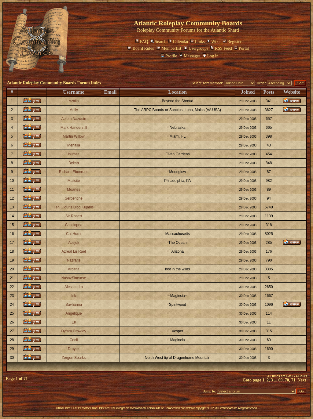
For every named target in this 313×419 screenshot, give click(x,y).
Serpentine (74, 198)
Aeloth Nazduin (73, 119)
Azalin (74, 101)
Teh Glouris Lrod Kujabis (74, 207)
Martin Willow (73, 136)
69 (280, 380)
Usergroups (196, 48)
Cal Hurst (73, 234)
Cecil (74, 340)
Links (197, 41)
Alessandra (73, 287)
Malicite (74, 181)
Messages (189, 56)
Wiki (213, 41)
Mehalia (73, 145)
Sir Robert (73, 216)
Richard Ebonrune (74, 172)
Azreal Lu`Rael (73, 251)
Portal (241, 48)
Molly (73, 110)
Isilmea (73, 154)
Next (302, 380)
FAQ (141, 41)
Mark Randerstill (74, 127)
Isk (73, 296)
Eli (73, 322)
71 (293, 380)
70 (287, 380)
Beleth (73, 163)
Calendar (178, 41)
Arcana (73, 269)
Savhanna (73, 304)
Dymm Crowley (73, 331)
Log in (211, 56)
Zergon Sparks (74, 358)
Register (232, 41)
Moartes (73, 189)
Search (158, 41)
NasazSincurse (73, 278)
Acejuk (73, 242)
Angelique (73, 313)
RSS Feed (221, 48)
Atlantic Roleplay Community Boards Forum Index (54, 83)
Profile (169, 56)
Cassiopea (74, 225)
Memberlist (168, 48)
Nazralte (74, 260)
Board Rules (140, 48)
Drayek (73, 349)
